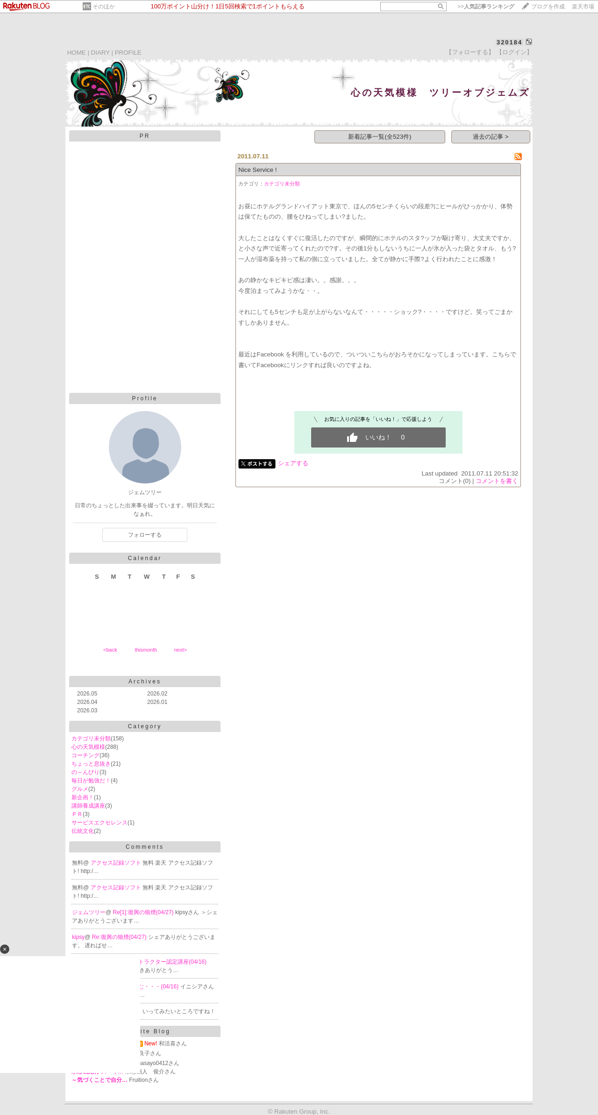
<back (110, 650)
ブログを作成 (548, 6)
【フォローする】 (470, 52)
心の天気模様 (88, 747)
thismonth (146, 650)
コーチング (85, 755)
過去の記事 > (491, 136)
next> (180, 650)
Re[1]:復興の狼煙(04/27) (144, 912)
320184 (509, 42)
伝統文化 (82, 831)
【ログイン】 (514, 52)
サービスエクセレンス (99, 822)
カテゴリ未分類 (91, 738)
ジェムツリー (89, 912)
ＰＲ (77, 814)
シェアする (293, 463)
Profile (144, 398)
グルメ (79, 789)
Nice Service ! (257, 169)
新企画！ (82, 797)
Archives (144, 681)
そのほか (104, 6)
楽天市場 (583, 6)
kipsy (78, 937)
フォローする (145, 535)
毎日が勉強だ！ (91, 780)
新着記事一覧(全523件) (379, 136)
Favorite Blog (145, 1031)
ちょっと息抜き (91, 763)
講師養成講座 (88, 806)
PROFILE (128, 52)
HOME (76, 52)
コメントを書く (497, 480)
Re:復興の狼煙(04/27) (120, 937)
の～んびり (85, 772)
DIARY (100, 52)
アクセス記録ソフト (116, 862)
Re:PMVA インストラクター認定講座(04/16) (152, 962)
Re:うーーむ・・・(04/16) (146, 986)
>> (485, 6)
